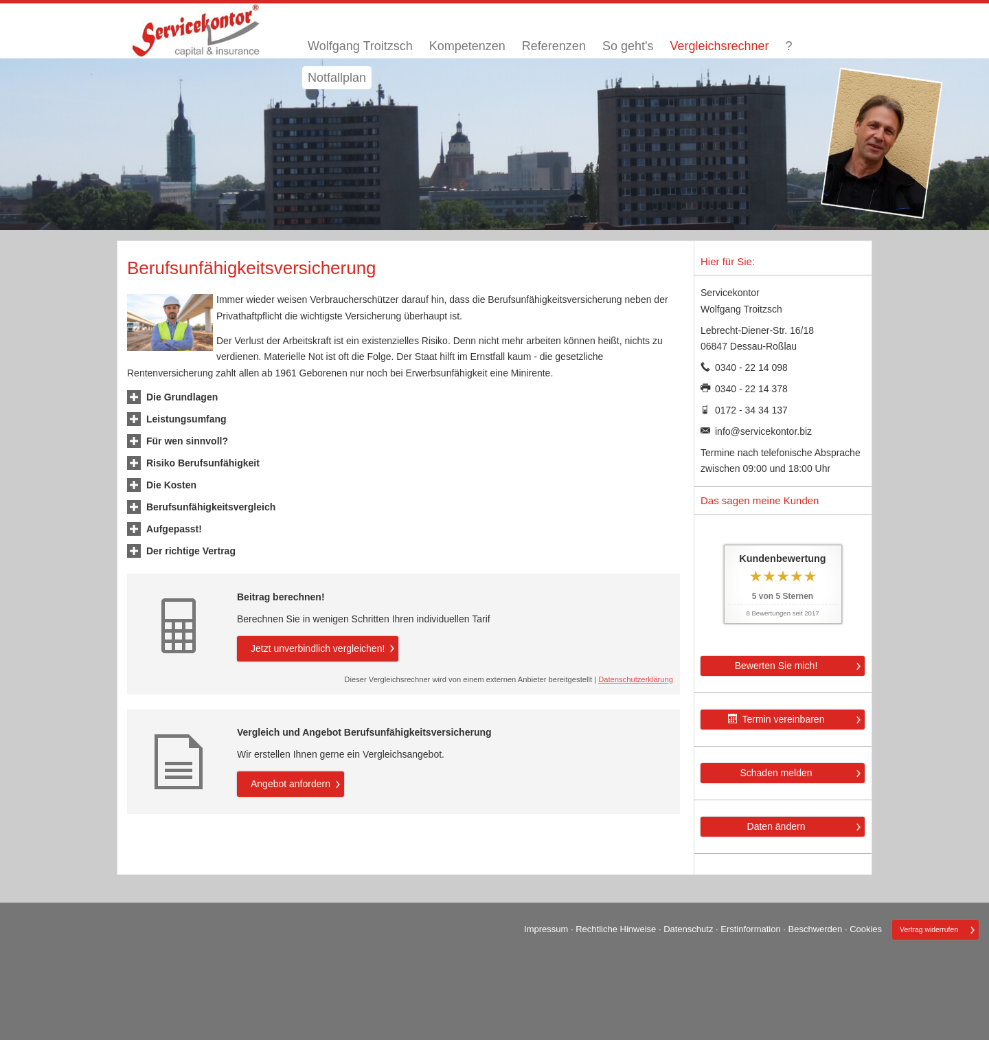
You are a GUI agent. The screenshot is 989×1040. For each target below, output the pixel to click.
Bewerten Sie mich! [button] (776, 665)
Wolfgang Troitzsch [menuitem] (360, 46)
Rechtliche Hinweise (616, 929)
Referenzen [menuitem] (554, 46)
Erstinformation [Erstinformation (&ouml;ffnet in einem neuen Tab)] (750, 929)
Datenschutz (688, 929)
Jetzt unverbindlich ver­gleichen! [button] (318, 648)
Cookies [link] (866, 929)
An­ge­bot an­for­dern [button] (290, 783)
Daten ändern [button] (776, 826)
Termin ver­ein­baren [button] (776, 719)
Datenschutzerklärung (635, 679)
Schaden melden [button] (776, 772)
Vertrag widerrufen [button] (929, 930)
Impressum (546, 929)
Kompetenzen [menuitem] (467, 46)
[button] (182, 397)
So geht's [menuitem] (628, 46)
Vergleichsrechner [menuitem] (719, 46)
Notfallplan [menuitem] (337, 77)
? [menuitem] (788, 46)
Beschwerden (815, 929)
